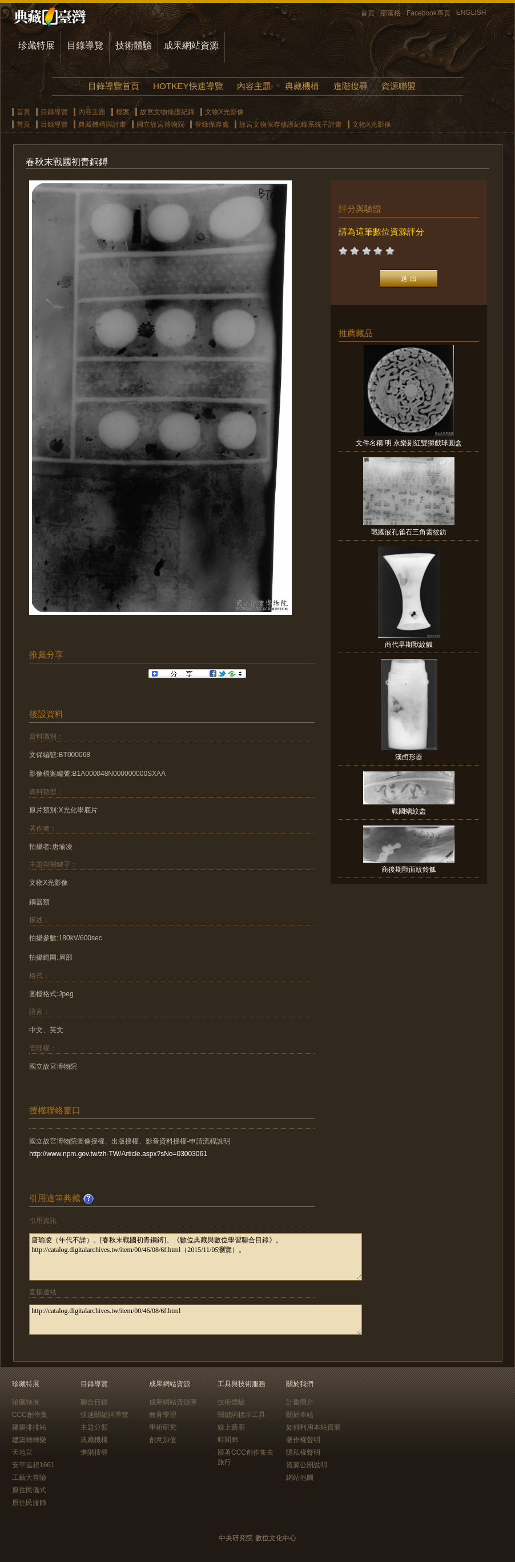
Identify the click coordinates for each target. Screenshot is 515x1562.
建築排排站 (29, 1427)
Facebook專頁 (428, 13)
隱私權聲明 (303, 1452)
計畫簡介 (299, 1402)
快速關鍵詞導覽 (104, 1415)
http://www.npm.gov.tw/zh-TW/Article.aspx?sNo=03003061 (118, 1154)
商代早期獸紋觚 (409, 645)
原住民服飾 (29, 1503)
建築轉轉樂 (29, 1440)
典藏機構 (302, 86)
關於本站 (299, 1415)
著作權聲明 (303, 1440)
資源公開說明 (306, 1465)
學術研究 (162, 1427)
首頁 (368, 13)
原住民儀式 (29, 1490)
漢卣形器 (409, 757)
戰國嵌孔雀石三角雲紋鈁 (408, 532)
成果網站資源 (191, 45)
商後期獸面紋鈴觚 (408, 869)
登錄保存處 (212, 124)
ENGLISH (471, 13)
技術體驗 (133, 45)
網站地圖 (299, 1478)
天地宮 (22, 1452)
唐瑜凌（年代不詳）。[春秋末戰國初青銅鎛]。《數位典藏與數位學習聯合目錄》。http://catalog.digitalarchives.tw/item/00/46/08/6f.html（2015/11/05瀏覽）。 (195, 1257)
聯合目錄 (94, 1402)
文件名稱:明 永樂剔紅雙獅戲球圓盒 (409, 443)
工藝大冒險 (29, 1478)
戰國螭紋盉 (409, 811)
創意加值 (162, 1440)
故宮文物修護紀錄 (167, 112)
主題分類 (94, 1427)
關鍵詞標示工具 (241, 1415)
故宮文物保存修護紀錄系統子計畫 (290, 124)
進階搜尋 (350, 86)
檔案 (123, 112)
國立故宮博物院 (160, 124)
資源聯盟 (398, 86)
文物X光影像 (224, 112)
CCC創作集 (29, 1415)
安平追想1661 (33, 1465)
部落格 (390, 13)
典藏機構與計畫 (102, 124)
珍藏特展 (36, 45)
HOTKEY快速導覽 (188, 86)
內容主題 (254, 86)
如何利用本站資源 (313, 1427)
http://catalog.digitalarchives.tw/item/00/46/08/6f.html (195, 1320)
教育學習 (162, 1415)
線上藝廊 (231, 1427)
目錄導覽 (85, 45)
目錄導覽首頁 (113, 86)
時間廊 (228, 1440)
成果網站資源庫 (173, 1402)
